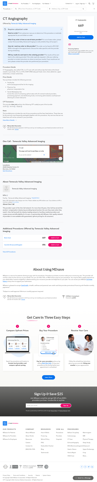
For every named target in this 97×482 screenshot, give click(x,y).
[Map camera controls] (60, 158)
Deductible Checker (47, 444)
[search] (89, 3)
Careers (28, 441)
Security (30, 474)
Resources (29, 438)
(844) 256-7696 (46, 363)
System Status (47, 474)
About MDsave (30, 431)
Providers (59, 434)
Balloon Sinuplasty (73, 431)
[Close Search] (94, 8)
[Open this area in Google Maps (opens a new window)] (6, 161)
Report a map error (59, 161)
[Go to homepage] (10, 422)
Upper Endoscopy (88, 448)
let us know (15, 202)
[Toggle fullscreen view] (60, 147)
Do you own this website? (25, 155)
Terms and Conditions (19, 474)
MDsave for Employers (10, 438)
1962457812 (35, 198)
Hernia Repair (72, 451)
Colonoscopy (72, 434)
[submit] (83, 9)
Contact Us (29, 444)
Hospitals (59, 438)
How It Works (45, 431)
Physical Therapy (88, 438)
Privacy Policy (54, 409)
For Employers (36, 3)
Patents (38, 474)
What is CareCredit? (73, 54)
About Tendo (30, 434)
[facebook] (81, 465)
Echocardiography (73, 441)
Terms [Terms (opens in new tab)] (53, 161)
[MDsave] (10, 3)
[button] (33, 29)
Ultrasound (86, 444)
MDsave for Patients (9, 431)
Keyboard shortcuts (36, 161)
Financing (44, 434)
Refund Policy (45, 438)
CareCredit (24, 285)
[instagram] (85, 465)
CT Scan (70, 438)
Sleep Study (86, 441)
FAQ (42, 441)
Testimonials (45, 451)
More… (85, 454)
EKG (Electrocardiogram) (75, 444)
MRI (84, 434)
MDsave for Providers (9, 434)
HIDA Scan (71, 454)
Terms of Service (63, 409)
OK (44, 155)
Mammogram (87, 431)
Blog (42, 448)
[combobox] (31, 9)
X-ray (84, 451)
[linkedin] (92, 465)
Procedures (59, 431)
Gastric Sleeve (72, 448)
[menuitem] (25, 3)
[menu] (40, 3)
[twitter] (88, 465)
